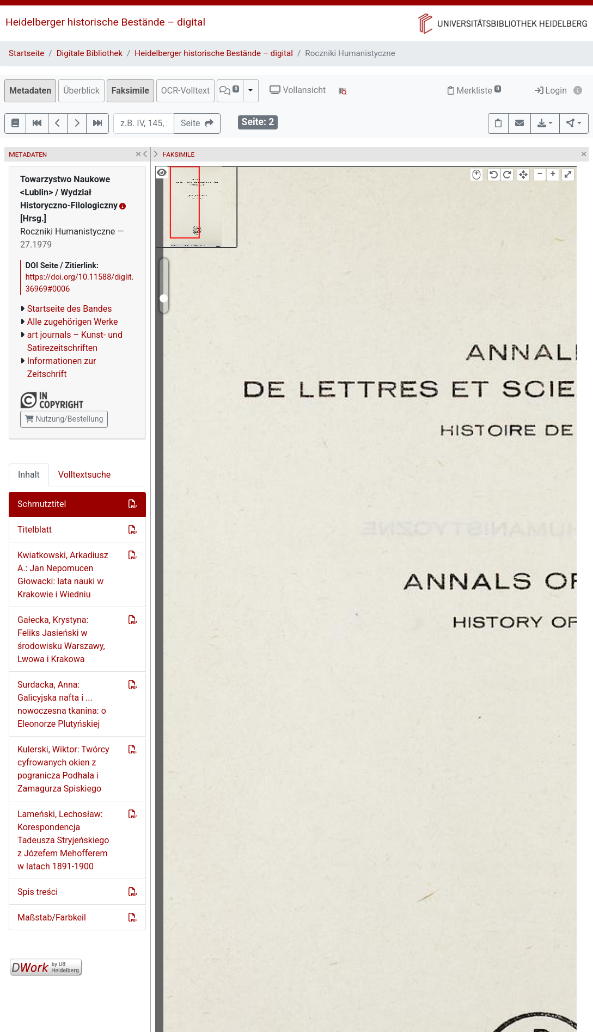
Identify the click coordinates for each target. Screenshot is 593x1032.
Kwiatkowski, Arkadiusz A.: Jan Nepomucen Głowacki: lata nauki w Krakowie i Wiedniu (62, 575)
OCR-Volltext (185, 90)
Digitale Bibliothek (90, 53)
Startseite (26, 53)
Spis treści (37, 892)
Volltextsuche (84, 474)
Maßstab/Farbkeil (51, 917)
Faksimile (130, 90)
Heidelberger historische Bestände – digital (105, 22)
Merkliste (474, 90)
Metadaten (30, 90)
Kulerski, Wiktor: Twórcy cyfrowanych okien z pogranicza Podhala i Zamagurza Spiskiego (63, 769)
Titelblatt (34, 529)
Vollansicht (298, 90)
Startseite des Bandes (69, 309)
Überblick (81, 90)
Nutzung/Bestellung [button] (64, 419)
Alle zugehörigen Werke (72, 322)
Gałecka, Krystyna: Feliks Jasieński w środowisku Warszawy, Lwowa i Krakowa (61, 639)
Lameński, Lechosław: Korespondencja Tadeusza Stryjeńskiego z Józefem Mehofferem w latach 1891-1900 (63, 840)
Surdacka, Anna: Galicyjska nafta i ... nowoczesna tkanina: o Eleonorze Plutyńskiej (61, 704)
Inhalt (29, 474)
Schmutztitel (41, 504)
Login (551, 90)
